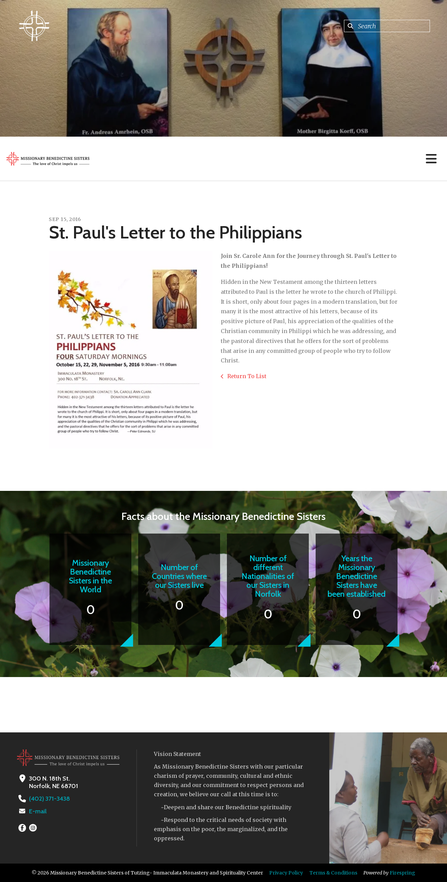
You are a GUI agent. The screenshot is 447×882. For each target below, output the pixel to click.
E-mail (38, 811)
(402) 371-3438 (49, 798)
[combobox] (387, 26)
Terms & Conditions (333, 873)
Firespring (402, 873)
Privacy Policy (286, 873)
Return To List (246, 376)
